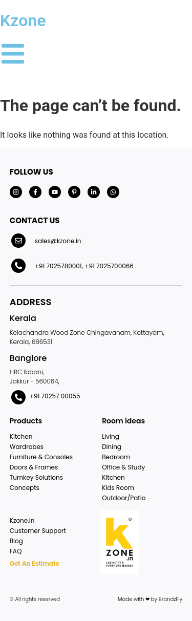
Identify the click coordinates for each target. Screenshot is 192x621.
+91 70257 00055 (55, 396)
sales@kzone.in (58, 241)
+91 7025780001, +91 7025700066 (84, 266)
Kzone (23, 20)
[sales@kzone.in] (18, 240)
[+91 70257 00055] (18, 397)
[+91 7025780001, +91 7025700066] (18, 265)
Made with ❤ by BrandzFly (150, 599)
